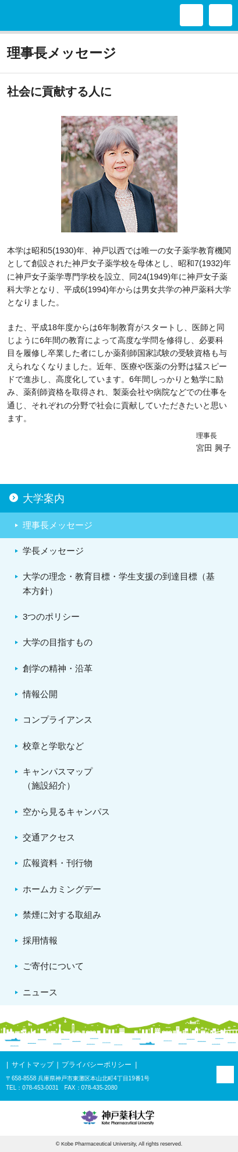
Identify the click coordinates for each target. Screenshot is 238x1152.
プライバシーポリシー (97, 1065)
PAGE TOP (225, 1074)
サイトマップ (33, 1065)
